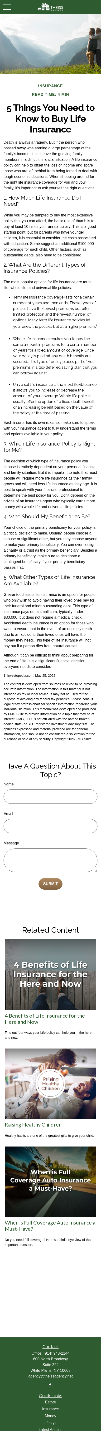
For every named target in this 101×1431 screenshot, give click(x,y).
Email (8, 814)
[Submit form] (50, 884)
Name (9, 784)
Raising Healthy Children (33, 1124)
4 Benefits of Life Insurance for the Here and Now (45, 1018)
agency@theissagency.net (50, 1376)
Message (11, 843)
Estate (50, 1402)
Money (50, 1416)
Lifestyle (50, 1423)
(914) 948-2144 (56, 1353)
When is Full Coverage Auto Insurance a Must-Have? (50, 1225)
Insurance (50, 1409)
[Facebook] (50, 1385)
